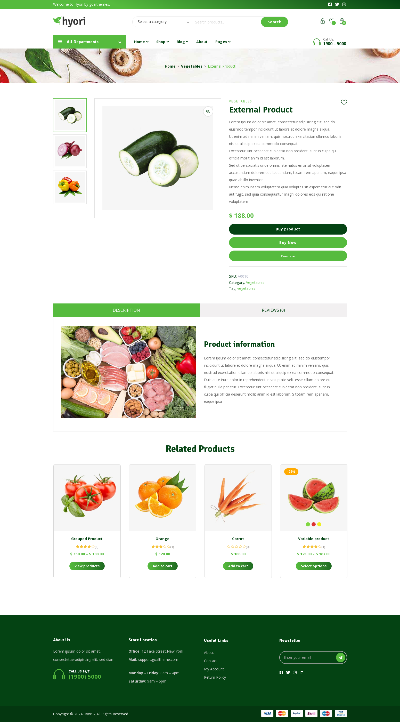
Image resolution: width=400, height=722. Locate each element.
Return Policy (215, 677)
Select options (313, 566)
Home (141, 41)
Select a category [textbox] (152, 21)
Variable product (313, 538)
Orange (162, 538)
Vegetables (191, 66)
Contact (210, 660)
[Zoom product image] (208, 111)
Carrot (238, 538)
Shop (162, 41)
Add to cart (163, 566)
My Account (214, 669)
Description (126, 310)
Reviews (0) (273, 310)
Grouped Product (87, 538)
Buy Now (288, 242)
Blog (183, 41)
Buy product (288, 229)
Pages (223, 41)
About (202, 41)
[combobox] (162, 22)
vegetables (246, 288)
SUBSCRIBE (340, 657)
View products (87, 566)
